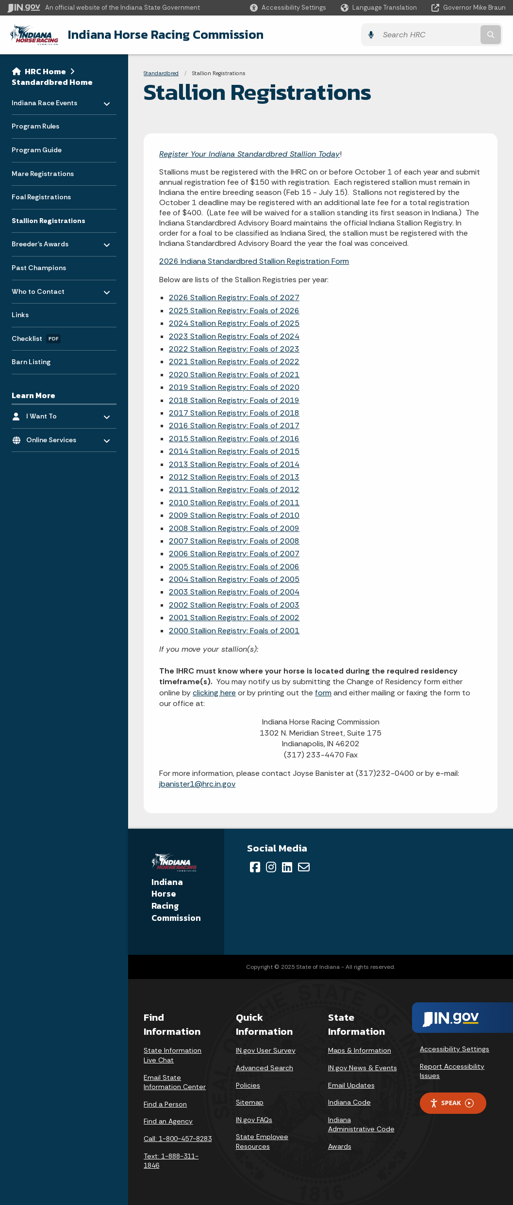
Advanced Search (264, 1067)
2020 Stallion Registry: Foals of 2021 (234, 374)
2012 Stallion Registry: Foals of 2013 (234, 476)
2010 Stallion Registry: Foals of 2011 (234, 502)
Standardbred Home (52, 81)
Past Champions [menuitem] (39, 267)
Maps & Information (359, 1050)
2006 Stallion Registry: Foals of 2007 (234, 553)
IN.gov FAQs (254, 1119)
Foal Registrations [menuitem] (41, 196)
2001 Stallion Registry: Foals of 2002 (234, 617)
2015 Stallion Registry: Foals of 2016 (234, 438)
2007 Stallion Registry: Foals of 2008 (234, 540)
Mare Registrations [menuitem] (43, 173)
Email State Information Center (175, 1082)
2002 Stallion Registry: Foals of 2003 (234, 604)
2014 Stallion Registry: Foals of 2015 (234, 451)
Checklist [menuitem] (36, 338)
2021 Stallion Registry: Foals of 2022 (234, 361)
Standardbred (161, 72)
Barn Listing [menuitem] (31, 361)
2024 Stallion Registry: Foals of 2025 (234, 323)
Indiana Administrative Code (361, 1124)
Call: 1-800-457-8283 (178, 1138)
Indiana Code (349, 1102)
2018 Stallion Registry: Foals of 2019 (234, 400)
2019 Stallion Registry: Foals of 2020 (234, 387)
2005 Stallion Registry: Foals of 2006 (234, 566)
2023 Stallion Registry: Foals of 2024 (234, 336)
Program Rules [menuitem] (35, 125)
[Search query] (445, 34)
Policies (248, 1084)
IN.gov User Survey (266, 1050)
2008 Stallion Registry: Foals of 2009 (234, 528)
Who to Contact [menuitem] (40, 288)
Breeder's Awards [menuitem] (40, 241)
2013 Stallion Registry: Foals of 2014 (234, 464)
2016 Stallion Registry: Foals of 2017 (234, 425)
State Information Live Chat (172, 1055)
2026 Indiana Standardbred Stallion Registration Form (254, 261)
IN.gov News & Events (362, 1067)
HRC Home (45, 70)
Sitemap (250, 1102)
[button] (288, 7)
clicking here (214, 692)
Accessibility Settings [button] (454, 1048)
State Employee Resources (262, 1141)
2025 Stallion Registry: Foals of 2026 (234, 310)
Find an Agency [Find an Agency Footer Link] (168, 1121)
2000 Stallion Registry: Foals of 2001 (234, 630)
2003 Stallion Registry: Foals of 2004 (234, 592)
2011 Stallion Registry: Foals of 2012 (234, 489)
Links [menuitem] (20, 314)
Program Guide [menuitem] (37, 149)
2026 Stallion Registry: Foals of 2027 (234, 297)
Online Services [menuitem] (54, 437)
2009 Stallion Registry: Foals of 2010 (234, 515)
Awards (339, 1145)
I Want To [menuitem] (54, 413)
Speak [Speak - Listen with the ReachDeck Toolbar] (451, 1103)
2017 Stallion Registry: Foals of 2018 (234, 412)
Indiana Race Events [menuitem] (44, 99)
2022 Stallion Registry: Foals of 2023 (234, 348)
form (323, 692)
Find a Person (165, 1103)
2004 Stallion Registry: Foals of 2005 (234, 579)
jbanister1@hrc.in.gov (197, 784)
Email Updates (351, 1084)
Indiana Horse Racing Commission (162, 34)
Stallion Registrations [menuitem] (48, 220)
